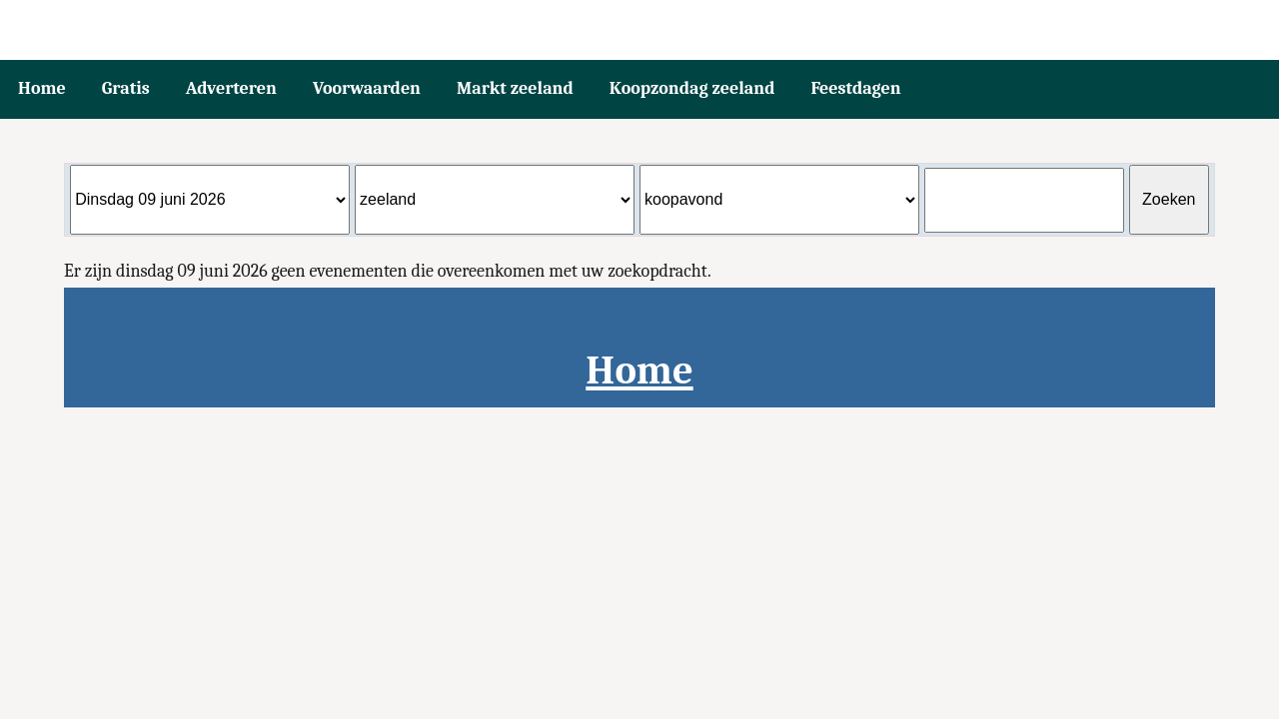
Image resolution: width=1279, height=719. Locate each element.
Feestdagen (855, 88)
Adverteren (231, 88)
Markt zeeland (515, 88)
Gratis (126, 88)
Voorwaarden (367, 88)
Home (42, 88)
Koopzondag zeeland (692, 88)
